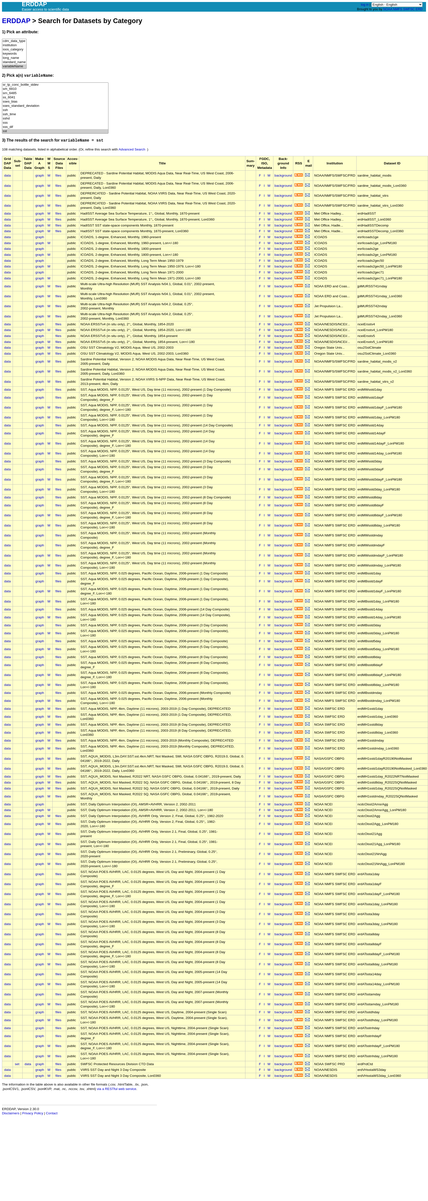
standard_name (14, 62)
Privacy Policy (32, 1113)
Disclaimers (10, 1113)
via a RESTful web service (116, 1089)
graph (39, 175)
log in (365, 4)
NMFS (397, 9)
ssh (55, 110)
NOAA (387, 9)
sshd (55, 118)
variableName (14, 66)
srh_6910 (55, 89)
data (7, 175)
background (283, 175)
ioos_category (14, 49)
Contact (52, 1113)
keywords (14, 54)
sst (55, 131)
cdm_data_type (14, 41)
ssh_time (55, 114)
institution (14, 45)
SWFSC (409, 9)
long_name (14, 58)
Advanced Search (132, 149)
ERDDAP (16, 21)
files (58, 175)
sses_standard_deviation (55, 106)
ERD (419, 9)
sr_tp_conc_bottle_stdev (55, 85)
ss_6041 (55, 97)
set (17, 1064)
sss (55, 123)
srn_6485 (55, 93)
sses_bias (55, 102)
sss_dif (55, 127)
